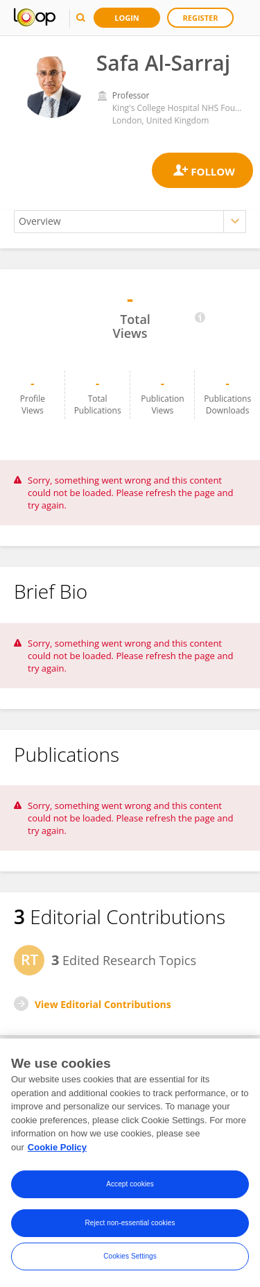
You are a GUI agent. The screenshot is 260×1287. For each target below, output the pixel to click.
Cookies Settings (130, 1257)
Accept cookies (130, 1185)
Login (126, 17)
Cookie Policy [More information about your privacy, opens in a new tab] (57, 1148)
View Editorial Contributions (103, 1004)
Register (200, 17)
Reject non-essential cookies (130, 1224)
